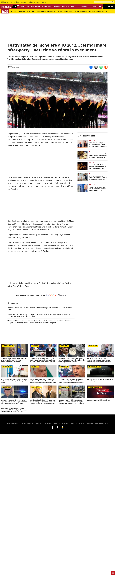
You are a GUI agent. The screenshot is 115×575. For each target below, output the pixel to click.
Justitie (56, 7)
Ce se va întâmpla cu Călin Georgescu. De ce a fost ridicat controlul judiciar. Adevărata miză (99, 360)
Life (99, 7)
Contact (39, 423)
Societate (35, 7)
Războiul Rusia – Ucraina (37, 2)
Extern (93, 7)
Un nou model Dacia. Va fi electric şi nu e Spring (100, 380)
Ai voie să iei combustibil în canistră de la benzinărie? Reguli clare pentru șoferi (14, 381)
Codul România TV (77, 423)
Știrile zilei (4, 2)
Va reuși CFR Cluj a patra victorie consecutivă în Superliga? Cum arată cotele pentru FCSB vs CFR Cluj (14, 409)
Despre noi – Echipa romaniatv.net (56, 423)
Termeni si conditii (27, 423)
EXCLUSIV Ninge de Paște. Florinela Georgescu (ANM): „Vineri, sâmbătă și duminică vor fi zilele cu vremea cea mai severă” (59, 11)
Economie (46, 7)
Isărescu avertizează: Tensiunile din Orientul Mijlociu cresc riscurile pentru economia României (14, 360)
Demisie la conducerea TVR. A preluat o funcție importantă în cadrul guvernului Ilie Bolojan (97, 188)
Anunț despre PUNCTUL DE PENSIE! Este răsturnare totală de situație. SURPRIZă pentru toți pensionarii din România (39, 315)
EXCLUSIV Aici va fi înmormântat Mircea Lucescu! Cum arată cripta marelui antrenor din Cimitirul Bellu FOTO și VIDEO (71, 401)
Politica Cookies (12, 423)
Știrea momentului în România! (98, 400)
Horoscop (24, 2)
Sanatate (75, 7)
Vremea (84, 7)
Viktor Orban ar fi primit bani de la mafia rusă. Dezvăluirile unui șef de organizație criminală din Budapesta (43, 381)
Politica (25, 7)
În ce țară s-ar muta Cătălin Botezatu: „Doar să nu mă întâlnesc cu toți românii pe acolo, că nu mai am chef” (97, 177)
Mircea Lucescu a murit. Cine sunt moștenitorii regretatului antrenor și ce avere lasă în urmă (40, 308)
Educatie (65, 7)
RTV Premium (14, 2)
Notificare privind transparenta (97, 423)
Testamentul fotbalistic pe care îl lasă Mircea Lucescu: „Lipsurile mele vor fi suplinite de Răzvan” (71, 360)
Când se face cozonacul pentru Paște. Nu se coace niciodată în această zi (98, 155)
